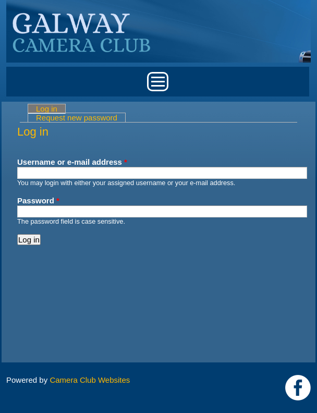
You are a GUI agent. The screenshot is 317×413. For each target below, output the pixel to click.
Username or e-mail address (72, 161)
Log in (51, 108)
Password (38, 200)
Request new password (76, 117)
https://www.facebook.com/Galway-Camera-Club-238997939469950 (298, 387)
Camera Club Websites (90, 379)
